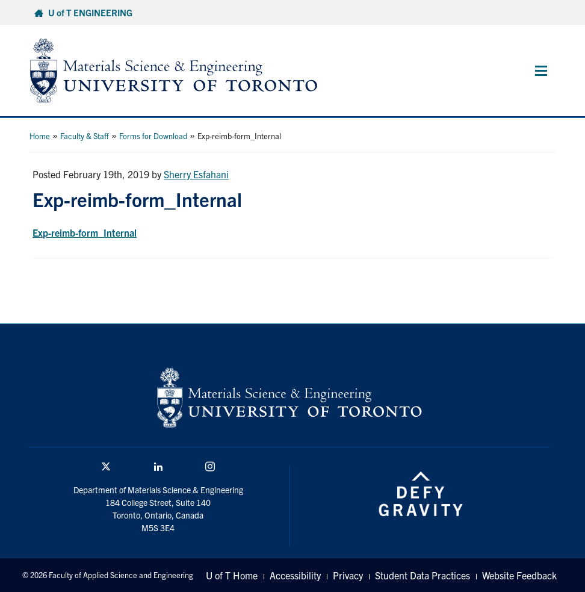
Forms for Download (153, 136)
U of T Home (232, 575)
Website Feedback (519, 575)
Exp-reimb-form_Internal (84, 232)
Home (39, 136)
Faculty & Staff (84, 136)
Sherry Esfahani (196, 174)
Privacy (348, 575)
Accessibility (295, 575)
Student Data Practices (422, 575)
